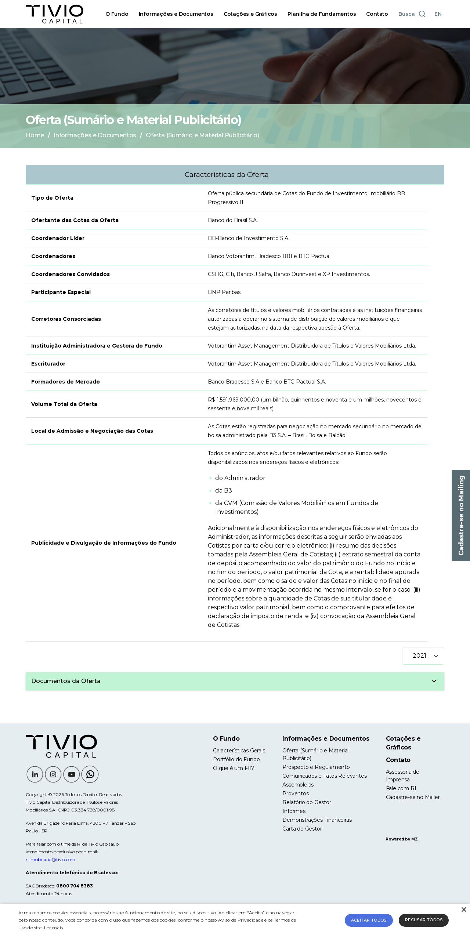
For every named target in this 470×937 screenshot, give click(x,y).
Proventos (295, 793)
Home (35, 135)
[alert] (235, 920)
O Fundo (117, 14)
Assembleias (298, 784)
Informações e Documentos (176, 14)
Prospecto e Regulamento (316, 767)
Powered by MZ (401, 839)
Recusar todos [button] (423, 919)
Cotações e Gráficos (250, 14)
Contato (377, 14)
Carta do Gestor (302, 828)
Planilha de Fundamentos (322, 14)
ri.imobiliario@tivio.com (50, 859)
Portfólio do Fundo (236, 759)
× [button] (463, 910)
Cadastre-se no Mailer (413, 797)
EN (438, 14)
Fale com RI (401, 788)
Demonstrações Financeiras (316, 820)
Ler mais (53, 927)
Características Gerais (239, 750)
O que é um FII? (233, 768)
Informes (293, 811)
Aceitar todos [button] (369, 920)
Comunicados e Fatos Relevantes (324, 776)
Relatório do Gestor (306, 802)
